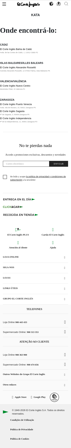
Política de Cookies (19, 439)
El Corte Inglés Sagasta (12, 111)
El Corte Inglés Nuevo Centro (15, 85)
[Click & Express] (19, 199)
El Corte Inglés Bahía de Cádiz (16, 49)
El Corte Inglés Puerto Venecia (16, 104)
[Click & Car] (13, 207)
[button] (4, 3)
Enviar (59, 163)
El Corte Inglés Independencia (15, 118)
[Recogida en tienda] (21, 214)
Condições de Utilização (22, 420)
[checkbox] (5, 177)
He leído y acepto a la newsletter (38, 178)
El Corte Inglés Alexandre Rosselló (18, 67)
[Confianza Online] (54, 397)
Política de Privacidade (21, 429)
